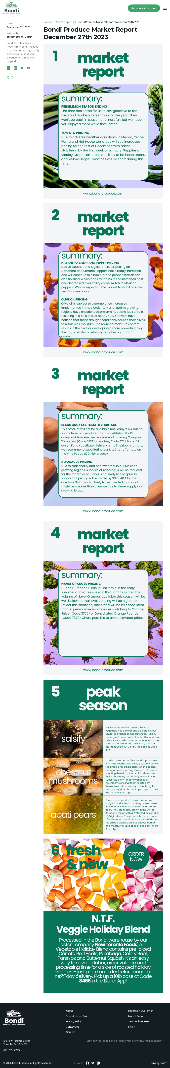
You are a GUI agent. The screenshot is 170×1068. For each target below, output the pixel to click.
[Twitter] (92, 1063)
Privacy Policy (74, 1021)
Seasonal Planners (138, 1021)
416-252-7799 (11, 1050)
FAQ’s (131, 1026)
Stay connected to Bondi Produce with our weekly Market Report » (125, 1040)
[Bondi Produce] (11, 8)
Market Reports (64, 22)
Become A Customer (143, 8)
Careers (70, 1032)
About (69, 1010)
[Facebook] (87, 1063)
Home (47, 22)
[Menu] (165, 8)
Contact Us (72, 1026)
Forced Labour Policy (78, 1016)
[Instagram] (98, 1063)
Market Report (136, 1016)
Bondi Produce (14, 1017)
